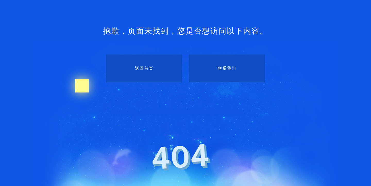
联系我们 (227, 68)
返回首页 (144, 68)
